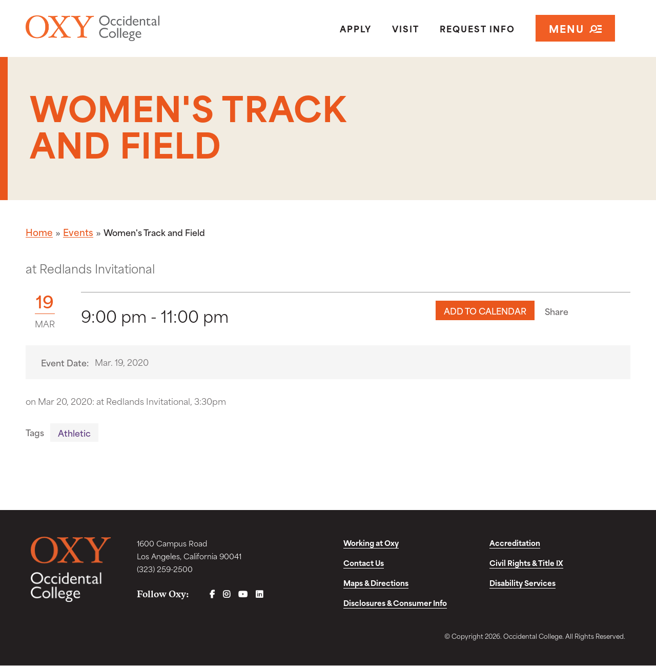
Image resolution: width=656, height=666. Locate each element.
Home (39, 232)
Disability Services (522, 583)
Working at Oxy (371, 543)
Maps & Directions (375, 583)
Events (78, 232)
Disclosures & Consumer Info (395, 603)
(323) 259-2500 (165, 569)
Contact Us (363, 563)
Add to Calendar (485, 311)
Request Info (477, 28)
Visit (405, 28)
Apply (356, 28)
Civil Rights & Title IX (526, 563)
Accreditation (514, 543)
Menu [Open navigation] (575, 28)
